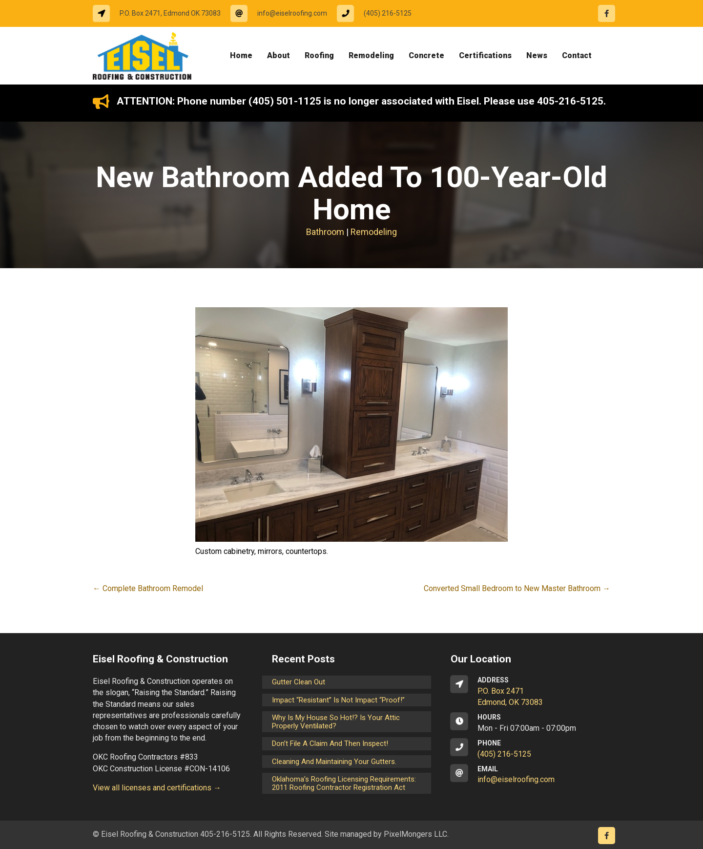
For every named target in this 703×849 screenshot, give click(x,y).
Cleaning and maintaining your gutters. (334, 761)
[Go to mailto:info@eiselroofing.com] (283, 13)
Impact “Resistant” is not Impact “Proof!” (338, 700)
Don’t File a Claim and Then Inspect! (330, 743)
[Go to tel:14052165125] (379, 13)
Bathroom (325, 232)
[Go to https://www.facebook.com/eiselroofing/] (606, 13)
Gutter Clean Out (298, 682)
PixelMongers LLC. (416, 834)
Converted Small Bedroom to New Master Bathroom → (517, 588)
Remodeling (374, 232)
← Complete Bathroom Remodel (148, 588)
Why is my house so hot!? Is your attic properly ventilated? (336, 721)
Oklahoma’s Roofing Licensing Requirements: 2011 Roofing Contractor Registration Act (344, 783)
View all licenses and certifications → (157, 787)
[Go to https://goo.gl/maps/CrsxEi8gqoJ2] (530, 692)
